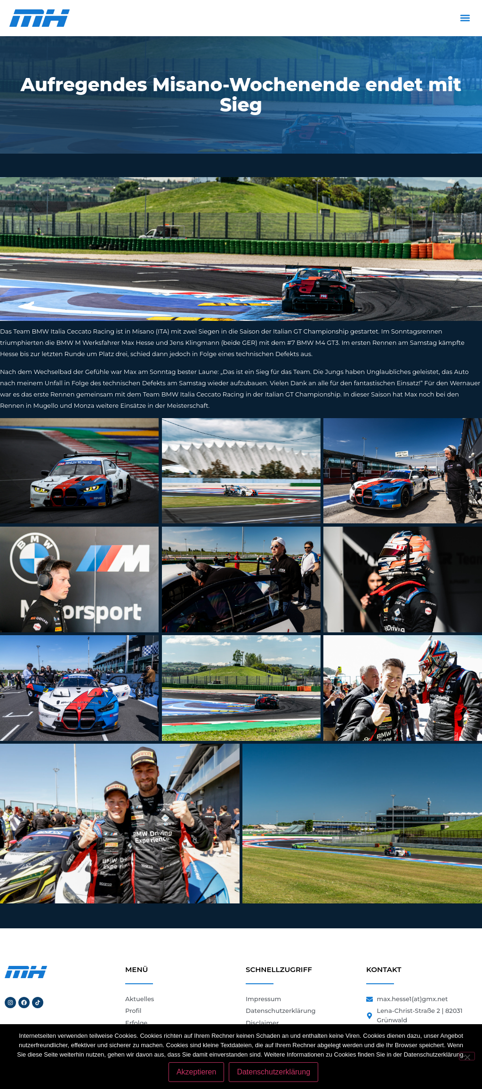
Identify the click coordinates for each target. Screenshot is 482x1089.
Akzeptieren (197, 1072)
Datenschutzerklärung (273, 1072)
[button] (465, 18)
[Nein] (467, 1056)
